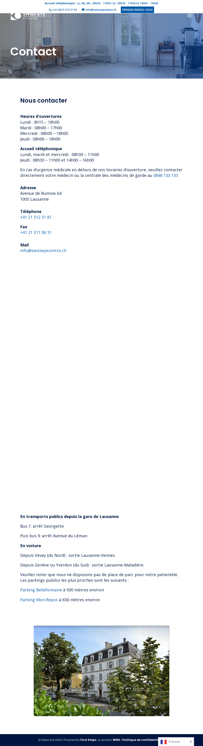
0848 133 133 (165, 175)
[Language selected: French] (176, 741)
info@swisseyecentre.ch (43, 250)
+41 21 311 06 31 (36, 232)
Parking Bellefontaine (41, 589)
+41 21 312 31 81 (36, 217)
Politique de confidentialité (143, 740)
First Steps (88, 740)
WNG (116, 740)
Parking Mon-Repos (39, 599)
